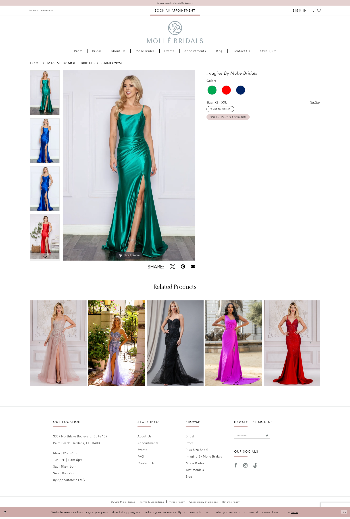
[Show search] (309, 11)
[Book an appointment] (175, 11)
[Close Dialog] (7, 513)
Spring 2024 (111, 64)
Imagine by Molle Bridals (70, 64)
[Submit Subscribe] (286, 438)
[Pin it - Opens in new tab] (183, 268)
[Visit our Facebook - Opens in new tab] (236, 470)
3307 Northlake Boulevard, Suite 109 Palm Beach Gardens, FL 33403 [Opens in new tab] (80, 440)
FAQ (141, 457)
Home (35, 64)
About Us (145, 437)
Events (142, 450)
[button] (294, 11)
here (294, 513)
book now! (198, 3)
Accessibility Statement (203, 502)
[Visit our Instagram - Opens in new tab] (245, 470)
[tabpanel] (45, 95)
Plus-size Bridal (197, 450)
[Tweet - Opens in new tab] (172, 268)
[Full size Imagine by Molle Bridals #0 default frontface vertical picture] (129, 167)
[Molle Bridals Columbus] (175, 33)
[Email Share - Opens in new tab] (193, 267)
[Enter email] (263, 438)
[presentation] (58, 344)
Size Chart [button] (312, 103)
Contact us (146, 464)
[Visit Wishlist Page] (318, 11)
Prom (190, 444)
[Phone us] (48, 11)
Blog (189, 477)
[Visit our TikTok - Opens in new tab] (255, 470)
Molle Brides (195, 464)
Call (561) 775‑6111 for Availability (241, 126)
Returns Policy (231, 502)
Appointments (148, 444)
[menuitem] (48, 11)
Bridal (190, 437)
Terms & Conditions (152, 502)
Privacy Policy (177, 502)
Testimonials (195, 470)
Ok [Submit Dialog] (342, 512)
